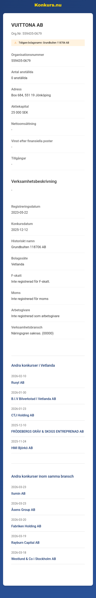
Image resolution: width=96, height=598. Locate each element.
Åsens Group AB (23, 510)
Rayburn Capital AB (25, 543)
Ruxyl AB (17, 383)
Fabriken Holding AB (26, 526)
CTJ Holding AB (22, 415)
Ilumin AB (18, 493)
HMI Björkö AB (22, 448)
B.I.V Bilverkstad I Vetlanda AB (33, 399)
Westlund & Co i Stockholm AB (33, 559)
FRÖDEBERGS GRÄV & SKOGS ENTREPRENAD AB (47, 431)
